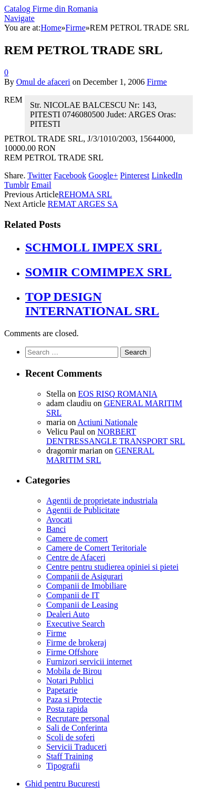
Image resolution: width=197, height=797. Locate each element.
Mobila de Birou (74, 671)
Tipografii (63, 765)
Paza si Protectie (74, 699)
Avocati (59, 519)
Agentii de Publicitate (83, 510)
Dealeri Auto (67, 614)
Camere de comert (77, 538)
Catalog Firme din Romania (51, 8)
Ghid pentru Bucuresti (62, 783)
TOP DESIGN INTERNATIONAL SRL (92, 304)
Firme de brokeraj (76, 642)
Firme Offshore (72, 652)
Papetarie (62, 689)
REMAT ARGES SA (83, 203)
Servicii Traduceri (76, 746)
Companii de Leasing (82, 604)
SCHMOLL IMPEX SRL (93, 247)
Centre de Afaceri (76, 557)
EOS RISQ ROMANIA (117, 393)
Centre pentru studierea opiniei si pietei (112, 566)
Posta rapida (67, 708)
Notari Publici (70, 680)
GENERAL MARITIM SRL (100, 455)
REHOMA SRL (85, 194)
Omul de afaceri (43, 81)
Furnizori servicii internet (89, 661)
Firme (157, 81)
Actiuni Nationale (108, 422)
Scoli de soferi (70, 737)
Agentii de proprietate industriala (102, 500)
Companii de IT (72, 595)
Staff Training (69, 756)
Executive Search (75, 623)
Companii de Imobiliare (86, 585)
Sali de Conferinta (76, 727)
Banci (56, 528)
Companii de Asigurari (84, 576)
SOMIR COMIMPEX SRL (98, 272)
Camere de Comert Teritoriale (96, 547)
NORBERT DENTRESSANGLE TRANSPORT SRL (115, 436)
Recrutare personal (77, 718)
